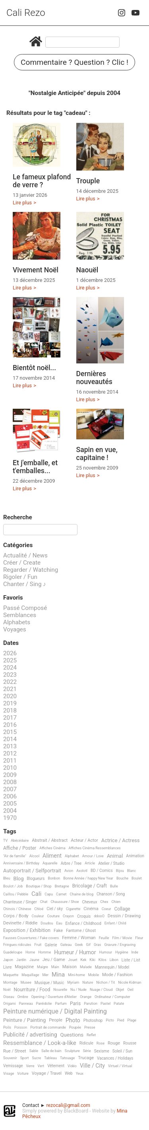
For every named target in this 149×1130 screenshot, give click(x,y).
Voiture (23, 1073)
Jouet (72, 959)
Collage (122, 909)
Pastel (105, 1003)
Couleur (38, 916)
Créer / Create (22, 562)
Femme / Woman (79, 938)
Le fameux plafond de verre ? (42, 181)
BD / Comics (102, 870)
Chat (44, 901)
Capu (49, 894)
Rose (100, 1043)
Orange (85, 996)
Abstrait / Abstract (50, 841)
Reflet (91, 1035)
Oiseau (8, 996)
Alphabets (16, 622)
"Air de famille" (14, 856)
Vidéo (72, 1066)
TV (5, 840)
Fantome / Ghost (81, 930)
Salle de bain (51, 1050)
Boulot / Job (13, 886)
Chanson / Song (111, 894)
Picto (110, 1020)
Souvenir (10, 1058)
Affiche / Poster (19, 848)
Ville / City (92, 1065)
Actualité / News (25, 555)
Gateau (66, 944)
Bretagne (62, 886)
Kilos (102, 959)
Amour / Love (93, 856)
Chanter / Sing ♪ (24, 584)
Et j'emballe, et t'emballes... (35, 467)
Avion (68, 870)
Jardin (21, 959)
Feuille (104, 938)
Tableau (50, 1058)
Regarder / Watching (30, 569)
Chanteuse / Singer (20, 902)
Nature (87, 982)
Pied (120, 1020)
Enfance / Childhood (83, 923)
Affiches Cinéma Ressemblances (95, 848)
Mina (58, 975)
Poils (7, 1027)
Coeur (106, 909)
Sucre (36, 1058)
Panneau (26, 1003)
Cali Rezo (25, 12)
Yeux (79, 1073)
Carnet (61, 894)
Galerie (51, 945)
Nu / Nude (78, 989)
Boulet (137, 878)
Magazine (24, 967)
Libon (114, 959)
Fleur (139, 938)
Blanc (131, 870)
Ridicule (86, 1043)
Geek (79, 944)
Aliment (52, 855)
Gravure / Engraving (120, 944)
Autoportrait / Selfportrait (32, 870)
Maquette (10, 975)
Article (90, 863)
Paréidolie (44, 1003)
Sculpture (72, 1050)
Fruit (38, 944)
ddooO (99, 916)
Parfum (61, 1003)
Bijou (120, 870)
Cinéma (90, 909)
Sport (24, 1058)
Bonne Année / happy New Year (88, 878)
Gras (97, 944)
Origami (9, 1003)
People (55, 1020)
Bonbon (54, 878)
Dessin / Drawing (124, 916)
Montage (10, 982)
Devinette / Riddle (20, 923)
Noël (7, 989)
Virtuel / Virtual (120, 1066)
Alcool (34, 856)
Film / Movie (122, 938)
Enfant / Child (115, 923)
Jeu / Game (54, 960)
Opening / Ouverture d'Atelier (54, 996)
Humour (105, 952)
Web (69, 1073)
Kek (83, 959)
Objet (120, 989)
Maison (69, 967)
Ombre (22, 996)
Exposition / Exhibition (26, 930)
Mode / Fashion (117, 975)
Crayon (68, 916)
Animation (135, 856)
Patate (119, 1003)
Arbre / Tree (71, 863)
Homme (44, 952)
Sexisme (101, 1051)
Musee (26, 982)
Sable (33, 1050)
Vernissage (13, 1066)
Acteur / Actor (84, 841)
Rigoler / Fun (20, 577)
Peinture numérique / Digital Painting (55, 1011)
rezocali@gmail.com (68, 1105)
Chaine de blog (81, 894)
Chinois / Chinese (17, 909)
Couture (53, 916)
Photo (73, 1020)
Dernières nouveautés (94, 378)
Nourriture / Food (32, 990)
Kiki (92, 959)
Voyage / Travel (47, 1074)
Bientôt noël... (34, 368)
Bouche (122, 878)
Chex (104, 901)
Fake (58, 931)
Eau (59, 923)
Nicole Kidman (129, 982)
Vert (41, 1066)
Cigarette (73, 909)
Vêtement (55, 1066)
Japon (8, 959)
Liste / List (131, 960)
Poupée (75, 1027)
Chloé (38, 909)
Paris (75, 1004)
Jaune (34, 959)
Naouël (87, 270)
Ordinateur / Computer (112, 996)
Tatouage (67, 1058)
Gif (88, 944)
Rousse (129, 1043)
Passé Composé (25, 608)
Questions (71, 1035)
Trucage (86, 1058)
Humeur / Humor (75, 952)
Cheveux (89, 902)
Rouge (114, 1043)
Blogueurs (36, 878)
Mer (45, 975)
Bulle (114, 886)
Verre (30, 1066)
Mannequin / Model (112, 967)
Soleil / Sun (122, 1051)
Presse (89, 1027)
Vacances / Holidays (115, 1058)
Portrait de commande (48, 1027)
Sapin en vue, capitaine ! (97, 454)
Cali (36, 894)
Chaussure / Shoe (64, 901)
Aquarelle (50, 863)
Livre (7, 967)
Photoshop (93, 1020)
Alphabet (72, 856)
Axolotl (81, 870)
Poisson (20, 1027)
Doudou (47, 923)
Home (30, 952)
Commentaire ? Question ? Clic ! (74, 62)
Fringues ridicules (17, 944)
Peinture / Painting (24, 1020)
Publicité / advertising (30, 1034)
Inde (134, 952)
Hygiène (121, 952)
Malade (86, 967)
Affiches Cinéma (52, 848)
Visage (8, 1073)
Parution (90, 1003)
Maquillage (30, 975)
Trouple (88, 181)
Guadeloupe (12, 952)
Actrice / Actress (120, 840)
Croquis (84, 916)
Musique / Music (49, 982)
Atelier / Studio (111, 863)
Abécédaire (20, 840)
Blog (19, 878)
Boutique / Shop (38, 886)
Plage (132, 1020)
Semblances (19, 615)
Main (55, 967)
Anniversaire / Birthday (21, 863)
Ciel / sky (54, 909)
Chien (115, 901)
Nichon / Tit (105, 982)
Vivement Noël (35, 270)
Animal (115, 856)
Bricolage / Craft (89, 886)
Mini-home (76, 975)
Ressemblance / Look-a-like (39, 1043)
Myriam (73, 982)
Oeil (131, 989)
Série (87, 1050)
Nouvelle (60, 989)
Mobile (93, 975)
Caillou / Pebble (15, 894)
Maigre (42, 967)
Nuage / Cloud (101, 989)
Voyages (14, 629)
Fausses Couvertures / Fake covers (31, 938)
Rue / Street (14, 1051)
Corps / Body (16, 916)
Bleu (6, 878)
